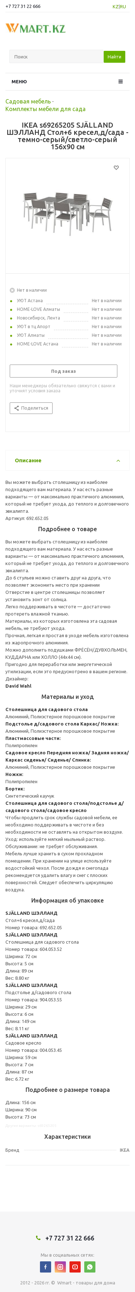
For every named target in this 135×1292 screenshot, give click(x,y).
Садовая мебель (28, 101)
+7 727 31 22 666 (22, 6)
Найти (114, 56)
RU (123, 6)
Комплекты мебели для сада (45, 109)
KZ (116, 6)
